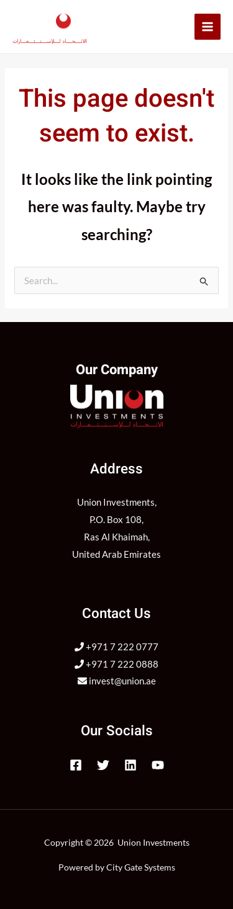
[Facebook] (76, 765)
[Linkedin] (130, 765)
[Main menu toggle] (207, 27)
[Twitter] (103, 765)
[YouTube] (158, 765)
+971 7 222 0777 (116, 646)
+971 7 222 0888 (116, 663)
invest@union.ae (117, 680)
